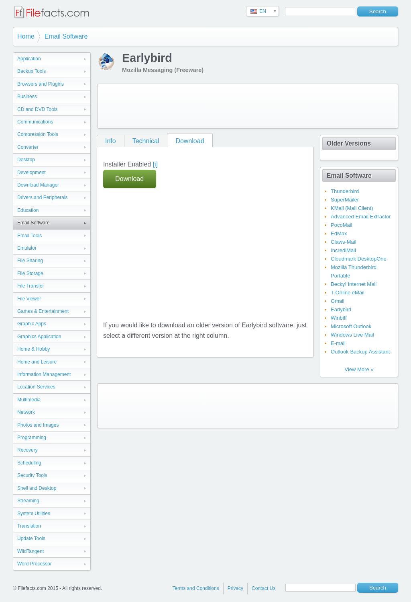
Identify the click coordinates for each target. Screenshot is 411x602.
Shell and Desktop (36, 488)
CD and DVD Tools (37, 109)
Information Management (44, 374)
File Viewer (29, 299)
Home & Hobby (33, 349)
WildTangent (30, 551)
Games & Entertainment (43, 311)
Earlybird (341, 309)
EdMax (339, 233)
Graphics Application (39, 336)
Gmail (337, 301)
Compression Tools (37, 134)
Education (28, 210)
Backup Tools (31, 71)
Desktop (26, 159)
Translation (29, 526)
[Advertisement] (248, 106)
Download (189, 141)
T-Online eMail (347, 293)
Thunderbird (345, 191)
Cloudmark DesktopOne (359, 259)
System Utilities (33, 513)
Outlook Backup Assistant (360, 352)
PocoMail (341, 225)
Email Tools (29, 235)
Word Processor (34, 564)
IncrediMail (343, 250)
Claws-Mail (343, 242)
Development (31, 172)
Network (26, 412)
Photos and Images (38, 425)
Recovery (27, 450)
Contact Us (263, 588)
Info (110, 141)
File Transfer (30, 286)
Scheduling (29, 463)
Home (26, 36)
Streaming (28, 500)
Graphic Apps (31, 324)
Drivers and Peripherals (42, 197)
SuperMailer (345, 200)
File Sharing (30, 260)
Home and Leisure (37, 362)
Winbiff (339, 318)
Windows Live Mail (352, 335)
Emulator (27, 248)
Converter (28, 147)
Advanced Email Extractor (361, 217)
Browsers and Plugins (40, 84)
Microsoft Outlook (351, 326)
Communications (35, 122)
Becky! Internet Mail (353, 284)
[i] (155, 164)
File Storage (30, 273)
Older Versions (349, 143)
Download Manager (38, 185)
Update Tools (31, 538)
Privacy (235, 588)
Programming (31, 437)
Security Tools (32, 475)
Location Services (36, 387)
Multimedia (29, 400)
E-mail (338, 343)
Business (27, 96)
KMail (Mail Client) (352, 208)
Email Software (66, 36)
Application (29, 59)
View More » (358, 369)
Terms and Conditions (196, 588)
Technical (145, 141)
